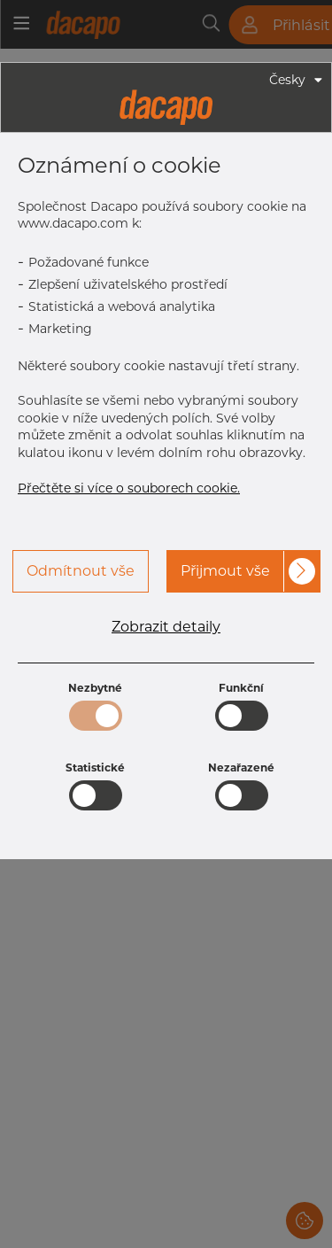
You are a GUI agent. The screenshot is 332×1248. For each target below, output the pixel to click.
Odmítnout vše (81, 570)
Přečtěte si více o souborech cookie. (129, 488)
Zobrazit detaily (166, 627)
